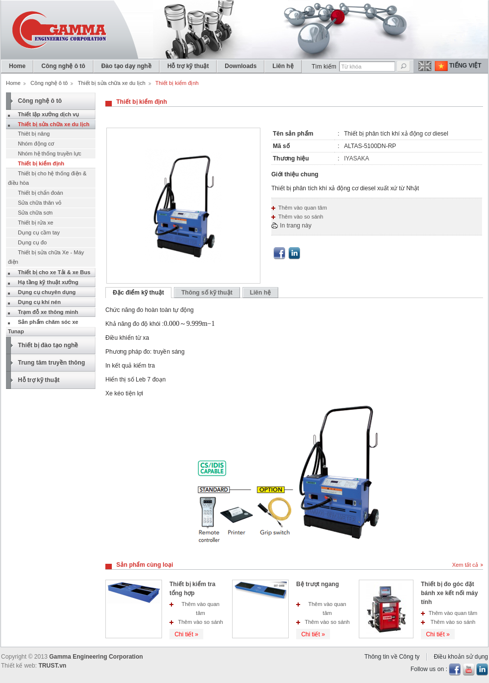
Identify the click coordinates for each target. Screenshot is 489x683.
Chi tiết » (186, 634)
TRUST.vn (52, 665)
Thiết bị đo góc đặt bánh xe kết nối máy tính (449, 593)
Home (13, 83)
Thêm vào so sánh (301, 217)
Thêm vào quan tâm (302, 208)
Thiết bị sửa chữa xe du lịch (111, 83)
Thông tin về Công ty (391, 656)
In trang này (295, 225)
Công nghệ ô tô (49, 83)
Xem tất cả (465, 565)
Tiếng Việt (465, 65)
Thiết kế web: (19, 665)
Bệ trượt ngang (317, 584)
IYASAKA (356, 158)
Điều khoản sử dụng (461, 656)
